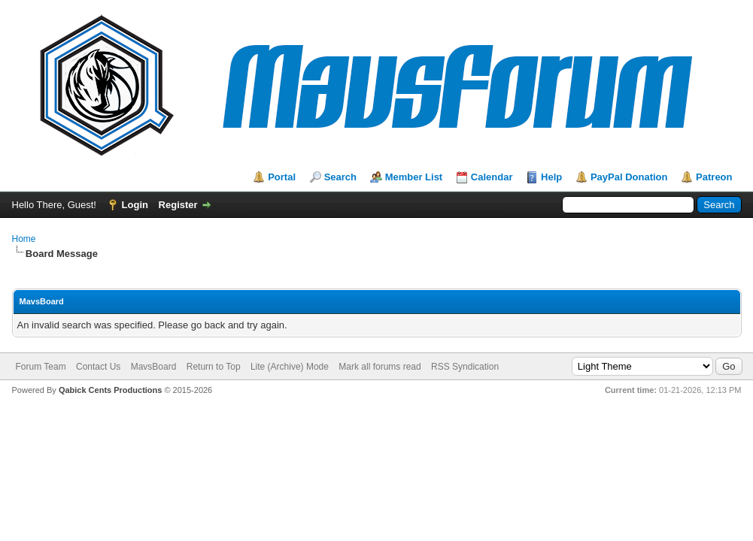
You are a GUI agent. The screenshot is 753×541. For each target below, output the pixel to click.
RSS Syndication (465, 366)
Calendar (492, 177)
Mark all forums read (380, 366)
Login (135, 204)
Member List (414, 177)
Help (551, 177)
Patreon (714, 177)
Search (340, 177)
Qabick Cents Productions (110, 389)
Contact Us (98, 366)
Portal (282, 177)
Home (24, 239)
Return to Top (214, 366)
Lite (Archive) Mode (289, 366)
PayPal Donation (629, 177)
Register (178, 204)
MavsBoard (154, 366)
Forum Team (41, 366)
